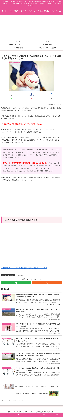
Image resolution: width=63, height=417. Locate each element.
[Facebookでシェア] (31, 94)
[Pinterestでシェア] (31, 99)
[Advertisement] (31, 27)
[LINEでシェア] (11, 99)
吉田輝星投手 (20, 275)
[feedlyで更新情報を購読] (16, 282)
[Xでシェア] (11, 94)
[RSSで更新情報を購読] (47, 282)
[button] (51, 99)
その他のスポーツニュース (8, 275)
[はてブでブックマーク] (51, 94)
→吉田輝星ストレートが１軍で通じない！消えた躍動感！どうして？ (24, 268)
